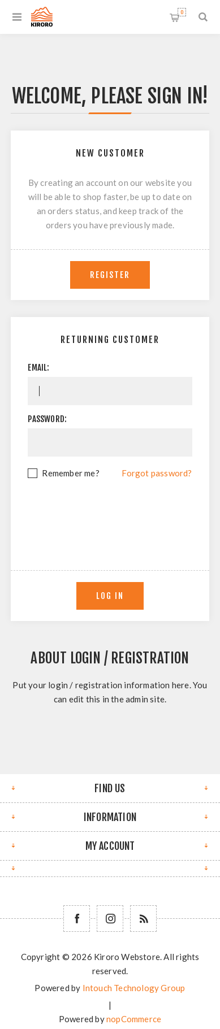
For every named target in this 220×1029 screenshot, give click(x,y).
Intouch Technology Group (134, 988)
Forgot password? (157, 473)
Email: (38, 367)
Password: (47, 419)
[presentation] (114, 511)
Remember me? (70, 473)
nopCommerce (133, 1019)
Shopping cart (182, 12)
